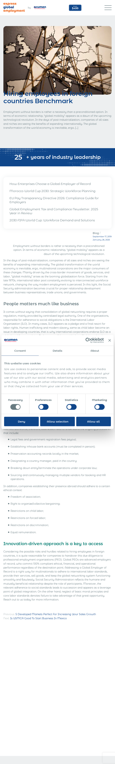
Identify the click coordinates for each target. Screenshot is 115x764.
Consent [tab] (20, 350)
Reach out (9, 599)
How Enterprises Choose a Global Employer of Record (50, 184)
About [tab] (95, 350)
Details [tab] (57, 350)
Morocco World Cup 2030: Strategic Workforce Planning (52, 191)
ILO (24, 323)
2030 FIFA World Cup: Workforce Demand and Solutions (52, 220)
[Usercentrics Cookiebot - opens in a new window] (88, 340)
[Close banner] (109, 340)
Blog (96, 233)
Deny (21, 421)
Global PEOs (71, 559)
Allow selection (57, 421)
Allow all (93, 421)
